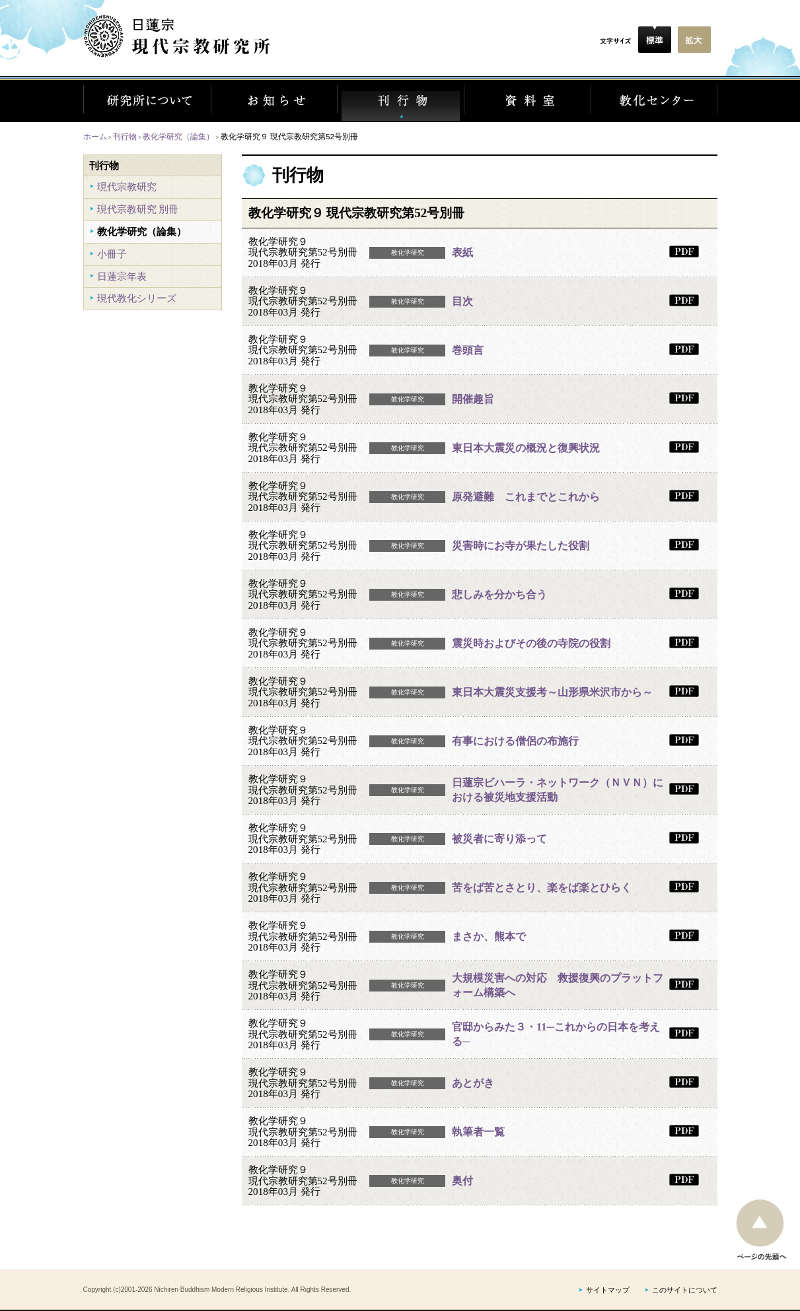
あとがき (473, 1083)
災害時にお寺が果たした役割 (520, 545)
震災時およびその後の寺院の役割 (531, 643)
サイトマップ (608, 1290)
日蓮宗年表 (122, 276)
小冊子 (112, 253)
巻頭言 (468, 350)
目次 (462, 301)
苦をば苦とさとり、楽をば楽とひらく (542, 887)
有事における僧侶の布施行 (515, 741)
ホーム (95, 136)
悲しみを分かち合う (499, 594)
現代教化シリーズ (136, 298)
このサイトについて (684, 1290)
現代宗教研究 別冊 (138, 209)
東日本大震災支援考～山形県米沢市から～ (552, 692)
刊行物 (125, 136)
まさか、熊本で (489, 936)
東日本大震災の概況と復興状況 (526, 448)
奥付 (462, 1180)
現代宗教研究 (127, 186)
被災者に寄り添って (499, 838)
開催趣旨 (473, 399)
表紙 (462, 252)
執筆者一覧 (478, 1132)
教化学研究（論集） (178, 136)
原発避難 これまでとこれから (526, 496)
